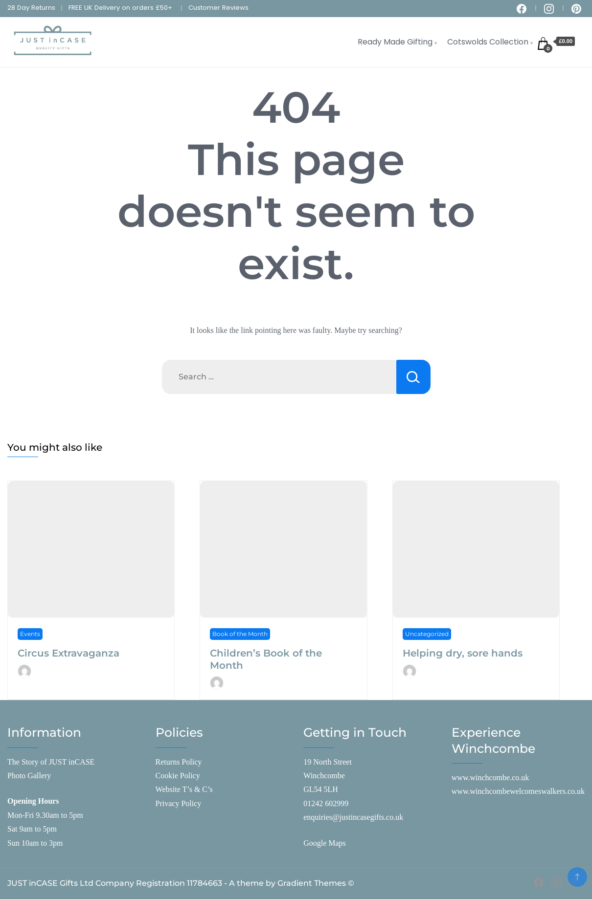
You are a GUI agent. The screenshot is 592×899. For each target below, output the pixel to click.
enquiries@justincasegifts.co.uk (353, 817)
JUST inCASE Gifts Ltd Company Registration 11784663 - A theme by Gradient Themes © (180, 883)
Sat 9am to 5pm (32, 829)
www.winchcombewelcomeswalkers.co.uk (518, 791)
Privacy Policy (179, 803)
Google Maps (324, 843)
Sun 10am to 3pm (35, 843)
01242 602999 (325, 803)
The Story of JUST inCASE (50, 762)
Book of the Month (240, 633)
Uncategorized (427, 633)
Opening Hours (33, 801)
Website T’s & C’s (184, 789)
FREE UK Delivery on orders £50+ (120, 7)
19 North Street (327, 762)
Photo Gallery (29, 775)
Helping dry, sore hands (463, 653)
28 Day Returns (31, 7)
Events (30, 633)
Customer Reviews (218, 7)
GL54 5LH (320, 789)
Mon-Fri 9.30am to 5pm (45, 815)
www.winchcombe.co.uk (490, 777)
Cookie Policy (178, 775)
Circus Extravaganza (68, 653)
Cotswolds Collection (487, 41)
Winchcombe (324, 775)
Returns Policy (179, 762)
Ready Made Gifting (395, 41)
